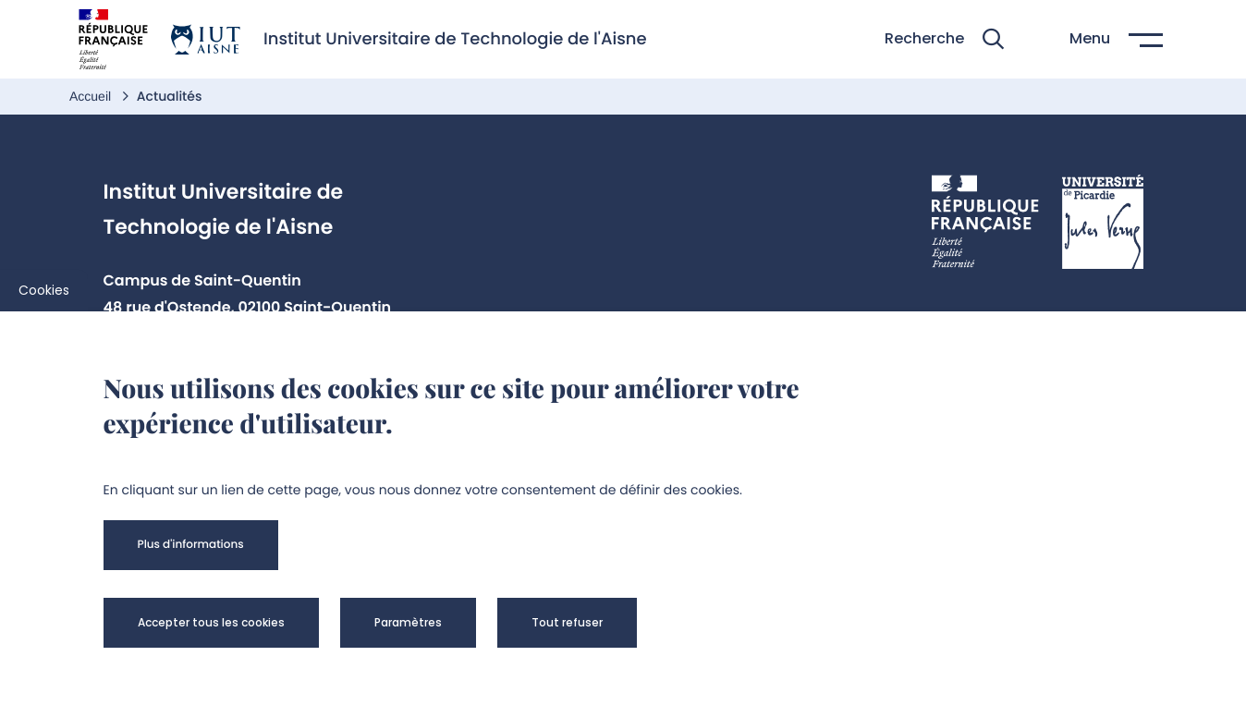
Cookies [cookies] (43, 290)
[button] (944, 39)
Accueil (92, 96)
